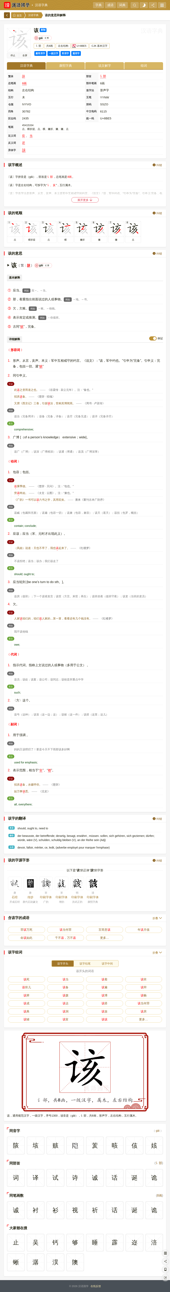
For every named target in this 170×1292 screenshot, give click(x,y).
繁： (24, 265)
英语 (11, 828)
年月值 (144, 929)
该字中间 (107, 963)
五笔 (88, 97)
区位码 (12, 118)
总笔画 (12, 83)
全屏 (24, 55)
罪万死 (26, 929)
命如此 (26, 937)
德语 (11, 835)
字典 (98, 5)
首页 (17, 15)
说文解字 (104, 65)
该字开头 (62, 963)
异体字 (12, 150)
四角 (10, 111)
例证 (160, 338)
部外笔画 (91, 83)
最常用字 (40, 53)
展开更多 (85, 200)
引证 (11, 383)
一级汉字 (53, 53)
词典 (122, 5)
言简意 (104, 929)
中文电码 (91, 111)
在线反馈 (96, 1286)
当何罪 (65, 929)
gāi (157, 1130)
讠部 (103, 76)
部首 (88, 76)
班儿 (26, 987)
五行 (10, 97)
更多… (104, 937)
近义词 (12, 135)
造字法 (90, 90)
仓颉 (10, 104)
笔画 (10, 127)
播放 (13, 55)
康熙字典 (65, 65)
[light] (144, 5)
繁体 (10, 76)
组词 (144, 65)
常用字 (65, 53)
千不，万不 (65, 937)
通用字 (76, 53)
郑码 (88, 104)
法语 (11, 847)
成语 (110, 5)
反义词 (12, 142)
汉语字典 (41, 5)
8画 (24, 83)
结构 (10, 90)
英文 (11, 423)
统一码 (90, 118)
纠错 (157, 165)
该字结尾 (85, 963)
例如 (26, 290)
